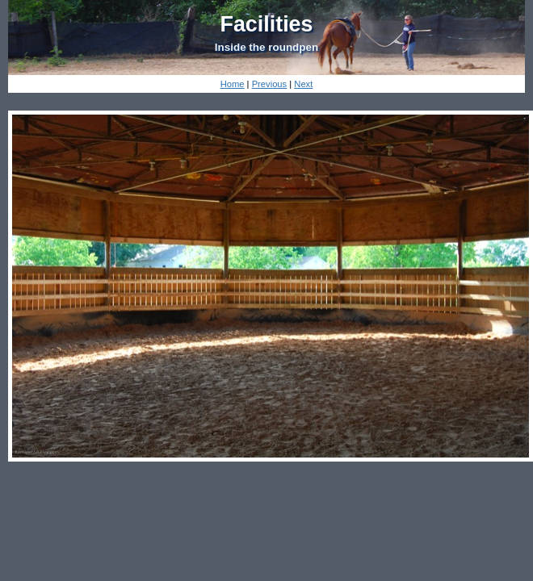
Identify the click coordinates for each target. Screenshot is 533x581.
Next (303, 84)
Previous (269, 84)
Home (232, 84)
